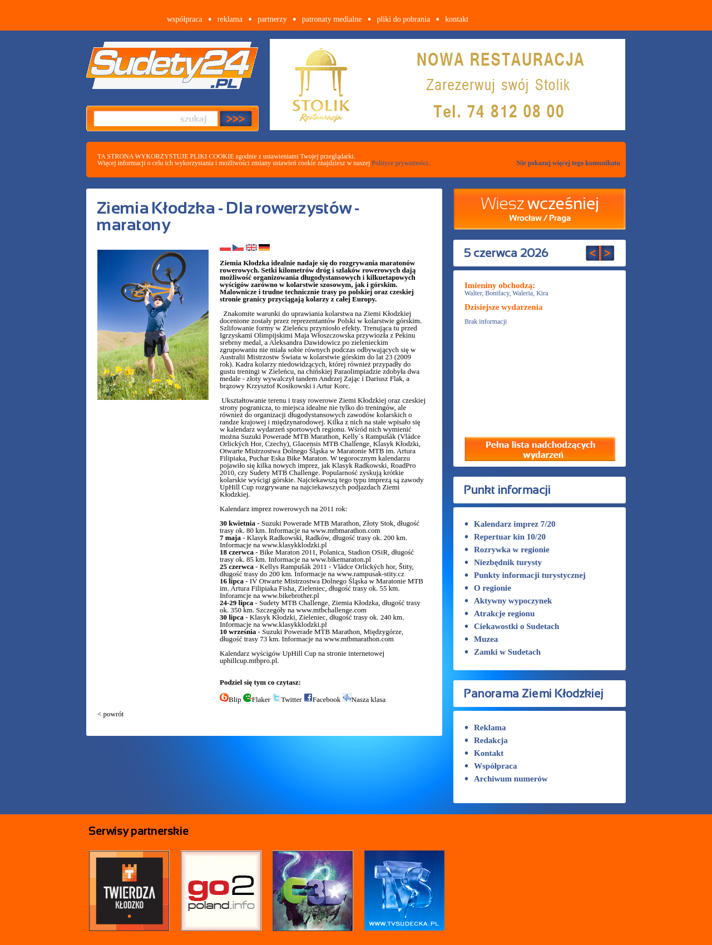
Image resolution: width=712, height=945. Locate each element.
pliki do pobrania (403, 19)
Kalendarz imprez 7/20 (509, 524)
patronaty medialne (332, 19)
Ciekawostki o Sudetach (511, 626)
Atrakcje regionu (499, 613)
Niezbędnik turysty (503, 562)
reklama (230, 19)
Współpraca (490, 765)
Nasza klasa (364, 699)
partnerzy (272, 19)
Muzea (481, 639)
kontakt (456, 19)
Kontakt (483, 753)
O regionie (487, 587)
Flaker (256, 699)
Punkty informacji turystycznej (525, 575)
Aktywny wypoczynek (508, 600)
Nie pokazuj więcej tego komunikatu (568, 163)
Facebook (322, 699)
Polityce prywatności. (400, 163)
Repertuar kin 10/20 (505, 536)
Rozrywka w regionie (507, 549)
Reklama (485, 727)
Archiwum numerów (506, 778)
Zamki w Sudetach (502, 651)
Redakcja (486, 740)
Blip (230, 699)
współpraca (184, 19)
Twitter (286, 699)
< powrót (110, 714)
